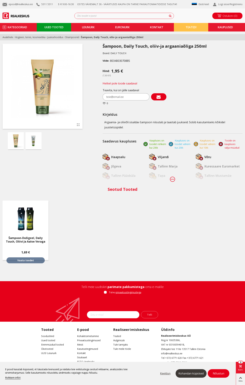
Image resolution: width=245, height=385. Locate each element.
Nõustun (218, 373)
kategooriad (17, 27)
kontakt (156, 27)
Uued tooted (48, 340)
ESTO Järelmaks (86, 361)
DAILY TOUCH (118, 53)
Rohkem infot (13, 377)
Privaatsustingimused (89, 340)
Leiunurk (88, 27)
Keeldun (165, 373)
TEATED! (191, 27)
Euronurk (122, 27)
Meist (80, 344)
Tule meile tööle (122, 348)
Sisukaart (82, 357)
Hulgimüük (119, 340)
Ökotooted (47, 348)
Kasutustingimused (87, 348)
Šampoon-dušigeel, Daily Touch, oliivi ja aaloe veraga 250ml (25, 241)
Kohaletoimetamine (88, 336)
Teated (117, 336)
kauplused (225, 27)
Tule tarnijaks (120, 344)
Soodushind (47, 336)
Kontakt (81, 353)
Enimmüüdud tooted (52, 344)
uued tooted (53, 27)
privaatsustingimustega (128, 292)
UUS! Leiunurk (48, 353)
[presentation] (122, 303)
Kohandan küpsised (191, 373)
